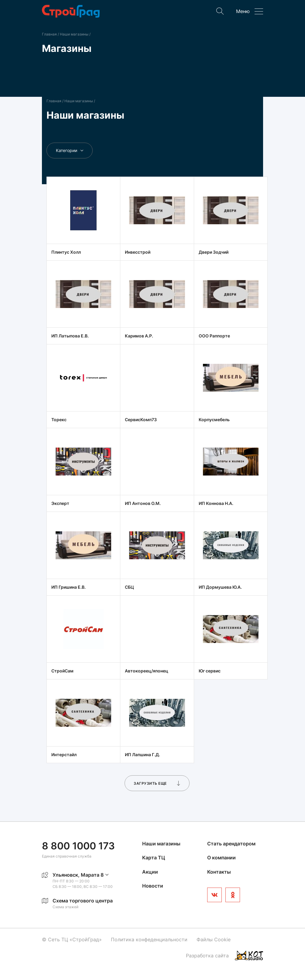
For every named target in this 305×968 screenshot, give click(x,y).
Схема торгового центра (83, 901)
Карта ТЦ (153, 858)
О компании (221, 858)
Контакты (219, 872)
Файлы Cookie (214, 939)
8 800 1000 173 (78, 846)
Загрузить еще (157, 783)
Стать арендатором (231, 844)
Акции (150, 872)
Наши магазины (74, 34)
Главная (49, 34)
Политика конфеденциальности (149, 939)
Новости (152, 886)
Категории (69, 150)
